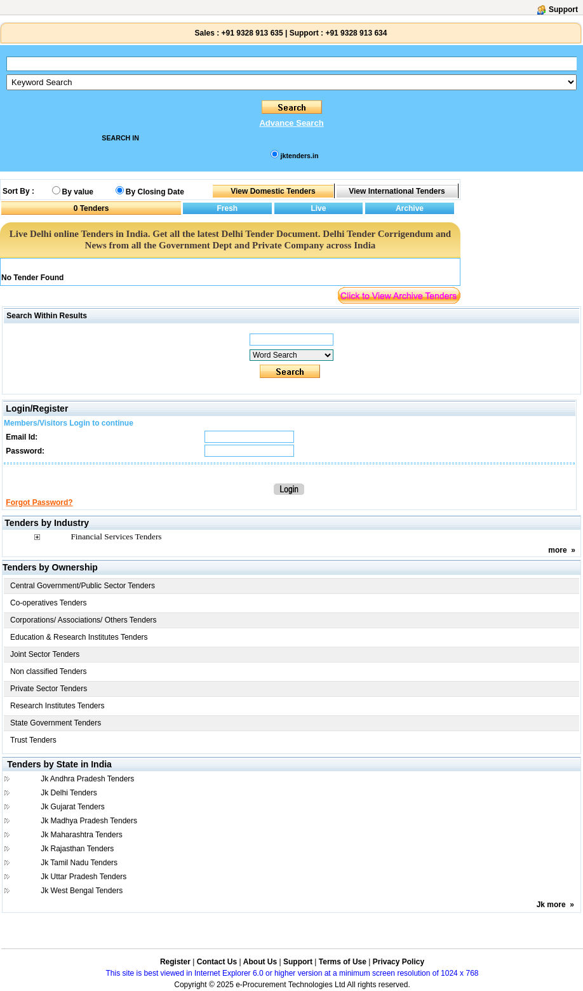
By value (77, 191)
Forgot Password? (39, 502)
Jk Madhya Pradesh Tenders (89, 820)
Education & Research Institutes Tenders (79, 637)
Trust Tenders (33, 740)
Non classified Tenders (48, 671)
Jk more (551, 904)
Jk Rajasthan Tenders (77, 848)
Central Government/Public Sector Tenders (82, 585)
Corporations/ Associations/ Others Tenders (83, 620)
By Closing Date (155, 191)
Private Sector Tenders (48, 688)
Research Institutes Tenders (57, 705)
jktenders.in (300, 155)
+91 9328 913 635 (251, 33)
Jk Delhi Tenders (69, 792)
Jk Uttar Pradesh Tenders (83, 876)
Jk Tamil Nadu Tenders (79, 862)
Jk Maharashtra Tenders (82, 834)
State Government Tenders (55, 722)
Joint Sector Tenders (44, 654)
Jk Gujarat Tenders (73, 806)
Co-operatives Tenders (48, 602)
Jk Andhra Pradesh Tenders (87, 778)
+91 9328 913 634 (356, 33)
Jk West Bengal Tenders (82, 890)
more (557, 550)
